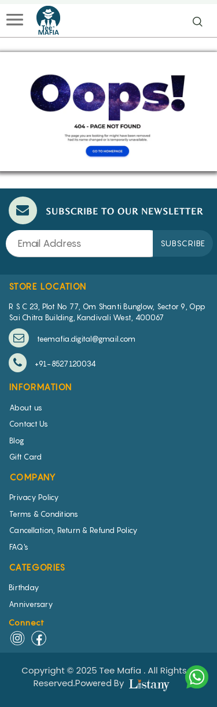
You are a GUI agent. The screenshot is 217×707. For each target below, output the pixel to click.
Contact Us (29, 423)
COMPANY (33, 477)
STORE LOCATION (48, 286)
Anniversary (31, 604)
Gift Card (25, 456)
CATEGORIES (37, 567)
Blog (16, 440)
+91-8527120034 (52, 362)
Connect (27, 622)
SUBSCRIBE (182, 243)
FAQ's (18, 546)
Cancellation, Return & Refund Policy (73, 530)
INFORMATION (40, 387)
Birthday (24, 587)
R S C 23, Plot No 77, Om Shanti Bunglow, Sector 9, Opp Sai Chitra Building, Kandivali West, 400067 (107, 312)
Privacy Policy (34, 497)
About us (25, 407)
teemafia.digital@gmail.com (72, 337)
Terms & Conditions (44, 514)
